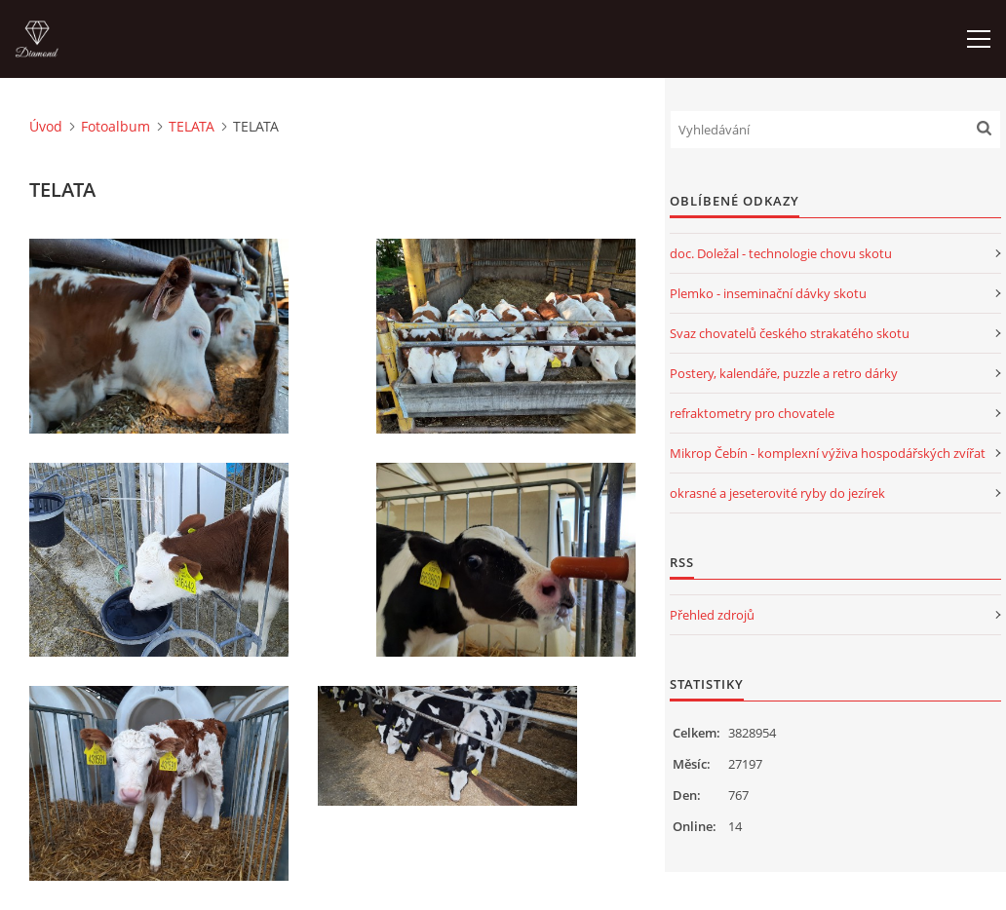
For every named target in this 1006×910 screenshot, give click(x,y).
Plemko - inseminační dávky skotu (768, 293)
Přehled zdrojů (712, 615)
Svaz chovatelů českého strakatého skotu (789, 333)
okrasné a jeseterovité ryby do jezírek (777, 493)
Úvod (45, 126)
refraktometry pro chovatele (752, 413)
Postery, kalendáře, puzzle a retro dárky (784, 373)
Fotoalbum (115, 126)
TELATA (191, 126)
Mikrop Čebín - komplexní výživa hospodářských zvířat (828, 453)
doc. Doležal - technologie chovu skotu (781, 253)
